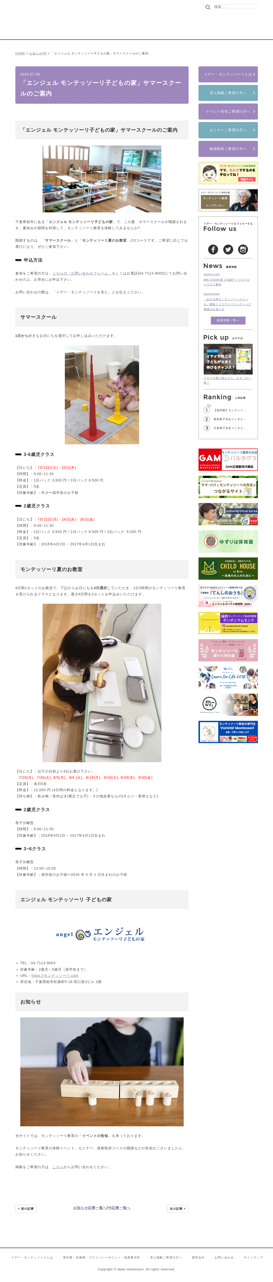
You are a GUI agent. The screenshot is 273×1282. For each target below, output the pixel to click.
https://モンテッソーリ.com (55, 976)
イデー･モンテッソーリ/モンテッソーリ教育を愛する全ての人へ (68, 23)
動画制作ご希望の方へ (228, 149)
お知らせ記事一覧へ (90, 1208)
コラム (142, 29)
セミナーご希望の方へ (228, 130)
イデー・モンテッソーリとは (228, 74)
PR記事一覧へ (118, 1208)
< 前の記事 (26, 1208)
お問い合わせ (224, 1257)
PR (44, 53)
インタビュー (162, 29)
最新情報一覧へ (228, 320)
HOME (20, 53)
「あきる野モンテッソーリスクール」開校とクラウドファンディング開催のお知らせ (227, 304)
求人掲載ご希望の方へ (228, 93)
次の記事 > (178, 1208)
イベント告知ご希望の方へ (228, 111)
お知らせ (35, 53)
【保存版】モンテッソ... (230, 410)
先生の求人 (219, 29)
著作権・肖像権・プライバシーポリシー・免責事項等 (101, 1257)
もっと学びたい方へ (244, 29)
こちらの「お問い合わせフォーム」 (82, 273)
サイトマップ (253, 1257)
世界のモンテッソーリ (191, 29)
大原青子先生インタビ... (230, 428)
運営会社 (198, 1257)
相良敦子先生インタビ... (230, 419)
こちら (58, 1167)
